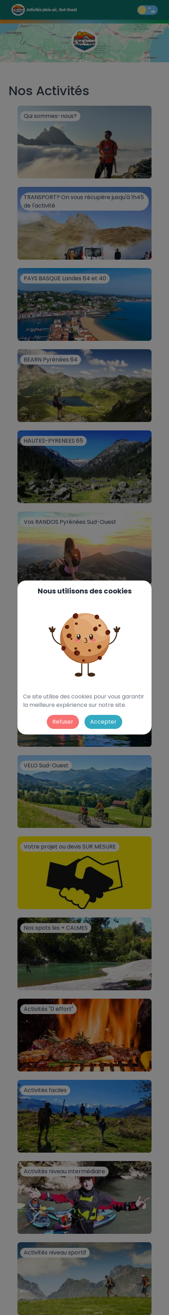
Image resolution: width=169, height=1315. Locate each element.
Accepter (103, 722)
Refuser (62, 722)
